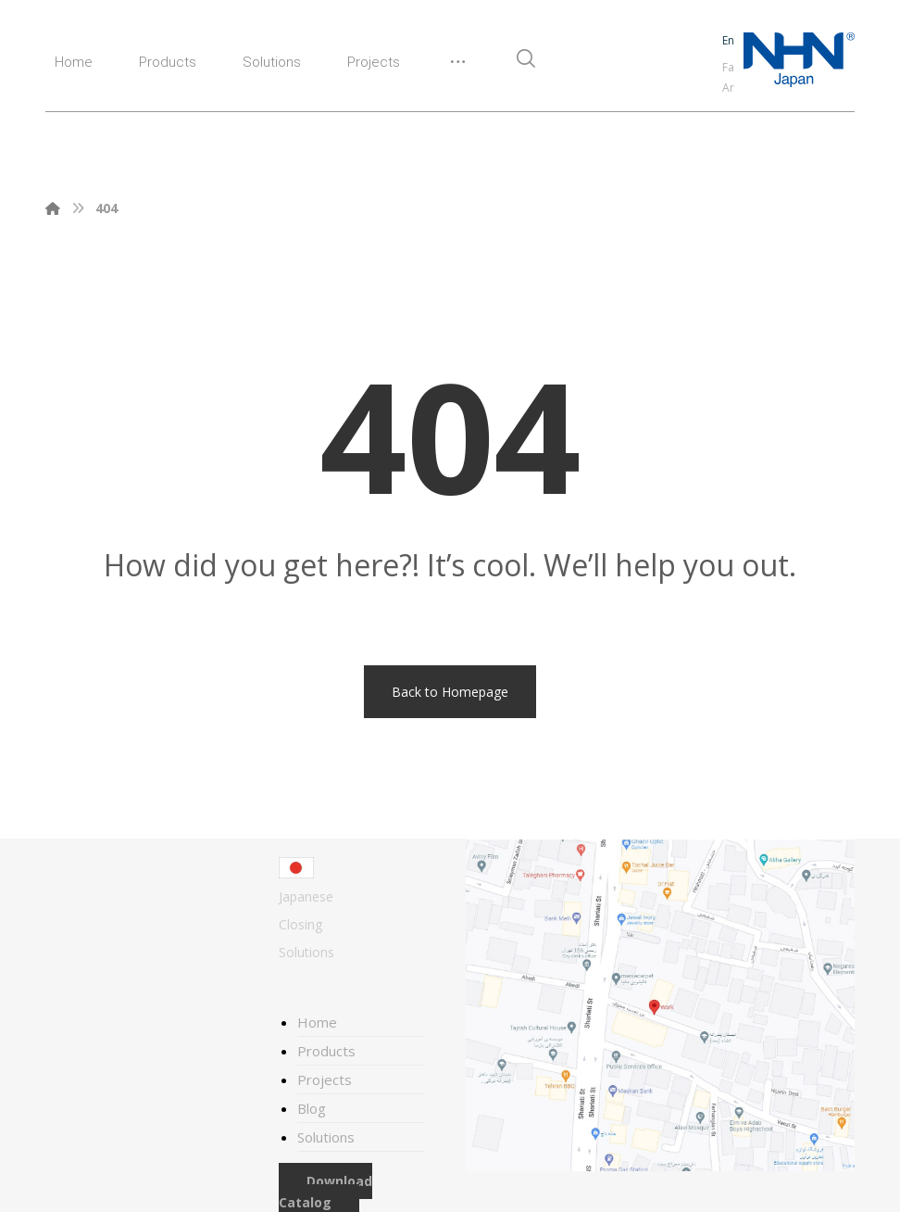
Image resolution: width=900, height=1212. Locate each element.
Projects (324, 1079)
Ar (728, 87)
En (728, 40)
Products (326, 1051)
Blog (311, 1108)
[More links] (458, 69)
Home (317, 1022)
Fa (728, 67)
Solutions (326, 1137)
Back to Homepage (450, 692)
